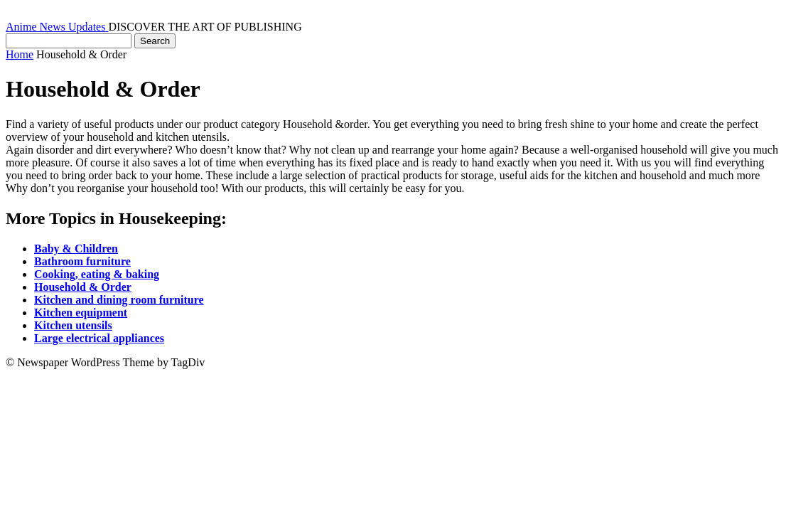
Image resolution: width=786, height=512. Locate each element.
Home (19, 54)
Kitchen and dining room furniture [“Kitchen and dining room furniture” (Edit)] (119, 300)
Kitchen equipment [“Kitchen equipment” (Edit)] (80, 312)
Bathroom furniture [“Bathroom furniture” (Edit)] (82, 261)
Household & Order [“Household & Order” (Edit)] (82, 287)
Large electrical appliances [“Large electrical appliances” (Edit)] (99, 338)
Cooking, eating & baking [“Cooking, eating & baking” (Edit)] (96, 274)
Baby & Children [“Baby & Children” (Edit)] (76, 248)
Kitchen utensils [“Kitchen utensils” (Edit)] (73, 325)
